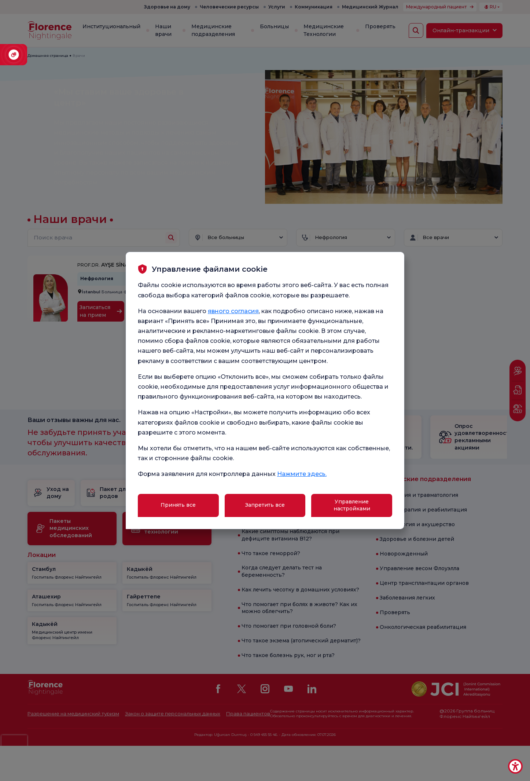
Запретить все (265, 505)
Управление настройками (352, 505)
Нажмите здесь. (302, 473)
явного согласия (233, 311)
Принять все (178, 505)
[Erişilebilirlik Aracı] (515, 766)
